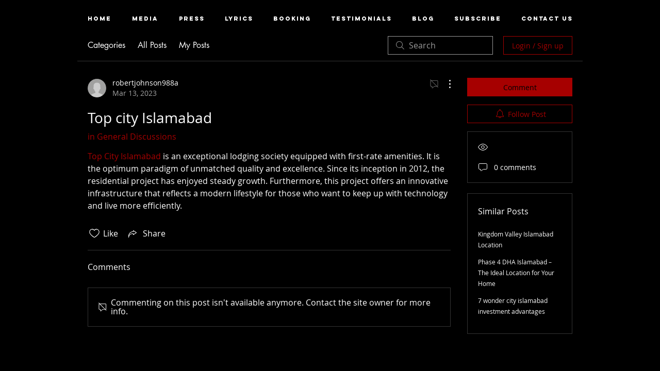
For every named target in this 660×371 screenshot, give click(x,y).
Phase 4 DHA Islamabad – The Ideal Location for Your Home (516, 273)
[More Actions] (444, 84)
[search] (440, 45)
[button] (145, 19)
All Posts (152, 45)
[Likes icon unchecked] (94, 233)
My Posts (194, 45)
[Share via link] (146, 233)
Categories (106, 45)
